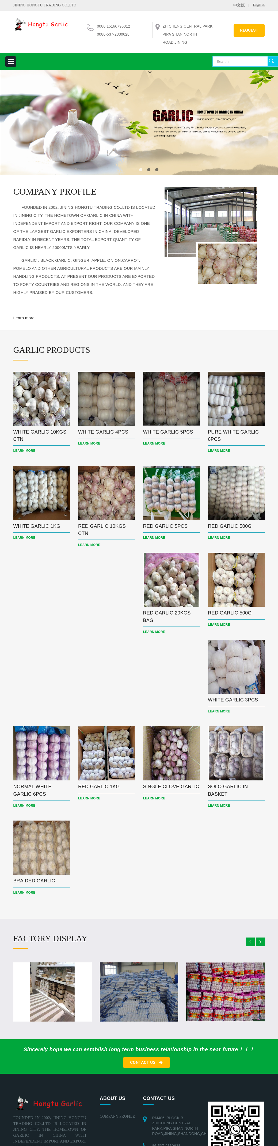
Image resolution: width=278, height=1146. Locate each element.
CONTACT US (146, 1070)
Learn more (24, 318)
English (259, 5)
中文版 (239, 5)
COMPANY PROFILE (117, 1124)
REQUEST (249, 30)
